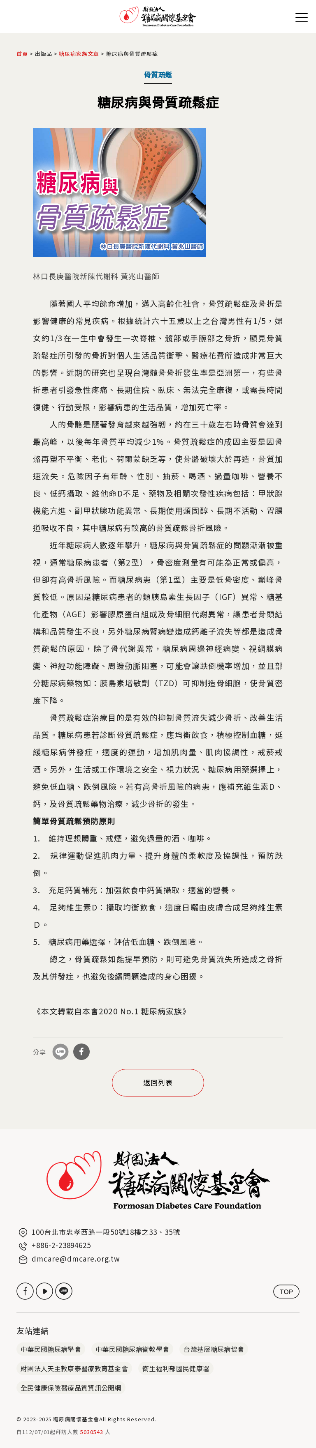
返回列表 (158, 1082)
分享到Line (60, 1051)
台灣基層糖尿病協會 (214, 1349)
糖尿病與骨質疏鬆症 (132, 53)
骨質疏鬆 (158, 74)
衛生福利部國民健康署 (175, 1368)
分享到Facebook (81, 1051)
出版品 (43, 53)
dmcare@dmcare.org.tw (76, 1258)
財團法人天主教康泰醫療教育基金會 (74, 1368)
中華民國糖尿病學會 (51, 1349)
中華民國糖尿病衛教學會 (132, 1349)
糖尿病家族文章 (79, 53)
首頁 (22, 53)
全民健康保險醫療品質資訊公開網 (71, 1388)
